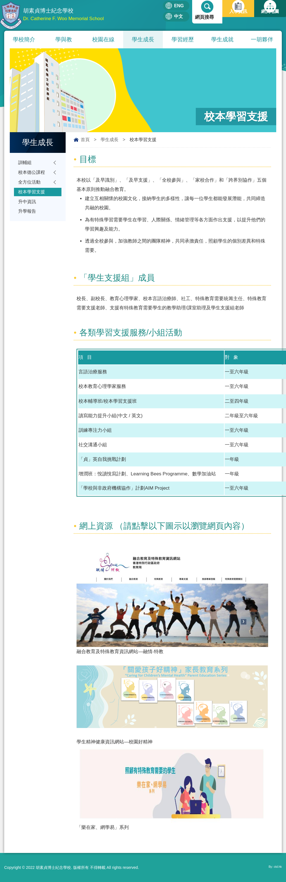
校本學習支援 (32, 195)
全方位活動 (30, 185)
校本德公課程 (32, 174)
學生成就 (222, 39)
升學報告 (27, 217)
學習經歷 (182, 39)
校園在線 (103, 39)
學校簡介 (24, 39)
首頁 (85, 139)
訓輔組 (25, 163)
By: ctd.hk (273, 867)
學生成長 (143, 39)
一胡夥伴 (262, 39)
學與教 (63, 39)
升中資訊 (27, 206)
